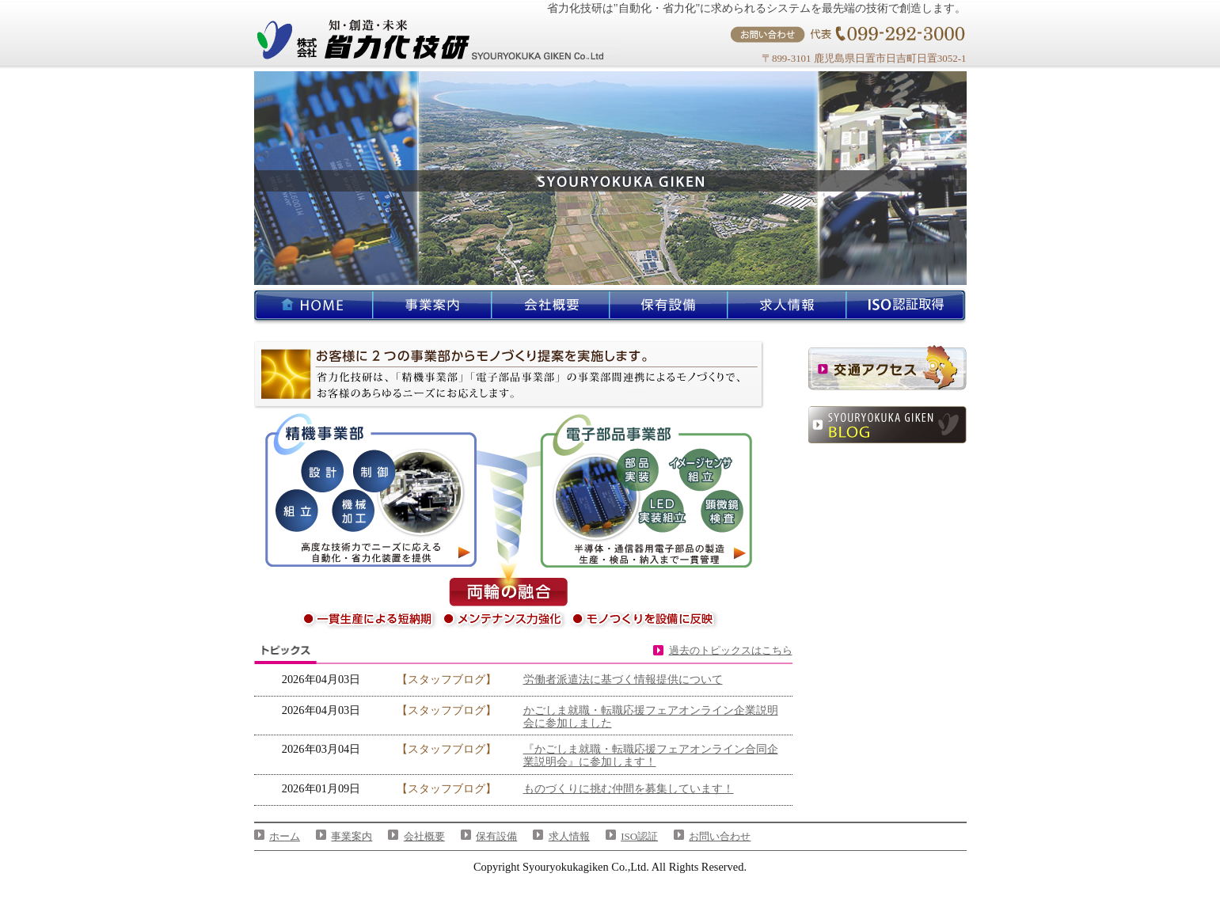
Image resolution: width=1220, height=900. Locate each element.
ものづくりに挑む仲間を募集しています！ (628, 788)
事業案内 (351, 836)
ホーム (284, 836)
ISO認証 (639, 836)
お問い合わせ (720, 836)
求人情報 (569, 836)
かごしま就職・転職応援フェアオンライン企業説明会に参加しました (650, 716)
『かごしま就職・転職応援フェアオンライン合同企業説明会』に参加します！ (650, 755)
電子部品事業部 (653, 491)
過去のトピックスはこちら (730, 650)
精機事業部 (371, 491)
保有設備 (496, 836)
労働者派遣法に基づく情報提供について (623, 679)
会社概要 (424, 836)
